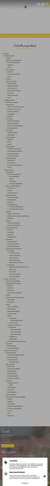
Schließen (25, 483)
